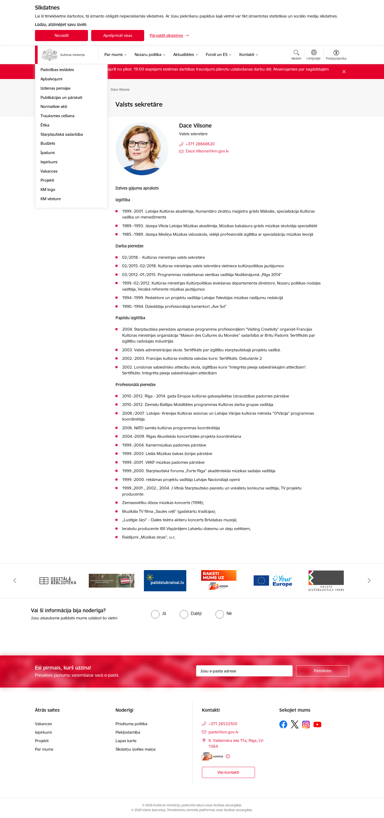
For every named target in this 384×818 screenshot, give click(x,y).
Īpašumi (48, 224)
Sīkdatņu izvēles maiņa (136, 749)
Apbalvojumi (51, 150)
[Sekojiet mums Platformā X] (295, 724)
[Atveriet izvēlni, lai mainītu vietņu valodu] (313, 55)
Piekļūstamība (128, 732)
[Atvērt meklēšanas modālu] (296, 55)
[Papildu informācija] (228, 756)
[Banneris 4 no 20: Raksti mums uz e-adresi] (218, 580)
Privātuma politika (131, 723)
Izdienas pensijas (55, 160)
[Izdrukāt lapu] (336, 102)
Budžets (48, 215)
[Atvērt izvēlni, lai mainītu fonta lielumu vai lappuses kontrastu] (336, 55)
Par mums (44, 749)
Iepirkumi (49, 233)
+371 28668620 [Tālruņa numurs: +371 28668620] (200, 143)
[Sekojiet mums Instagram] (306, 724)
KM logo (48, 261)
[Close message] (344, 71)
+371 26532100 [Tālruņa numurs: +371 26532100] (223, 723)
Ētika (45, 196)
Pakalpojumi (51, 132)
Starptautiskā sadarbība (62, 206)
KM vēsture (51, 270)
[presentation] (44, 635)
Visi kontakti (228, 772)
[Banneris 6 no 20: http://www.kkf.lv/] (326, 580)
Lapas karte (126, 740)
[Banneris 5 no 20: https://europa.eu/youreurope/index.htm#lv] (272, 580)
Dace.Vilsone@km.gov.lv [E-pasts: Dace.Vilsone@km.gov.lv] (207, 151)
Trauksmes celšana (57, 187)
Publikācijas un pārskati (61, 169)
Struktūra (49, 113)
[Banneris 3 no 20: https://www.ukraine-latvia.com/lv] (165, 580)
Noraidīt (62, 35)
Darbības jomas (54, 123)
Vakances (49, 243)
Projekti (47, 252)
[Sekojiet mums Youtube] (317, 724)
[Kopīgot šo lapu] (336, 115)
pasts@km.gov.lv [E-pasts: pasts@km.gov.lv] (223, 731)
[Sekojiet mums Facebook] (283, 724)
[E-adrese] (212, 756)
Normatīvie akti (54, 178)
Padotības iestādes (57, 141)
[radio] (158, 613)
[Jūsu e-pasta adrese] (244, 670)
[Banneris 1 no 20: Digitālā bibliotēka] (58, 580)
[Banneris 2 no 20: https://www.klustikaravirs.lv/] (112, 580)
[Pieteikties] (322, 670)
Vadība (47, 104)
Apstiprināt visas (117, 35)
